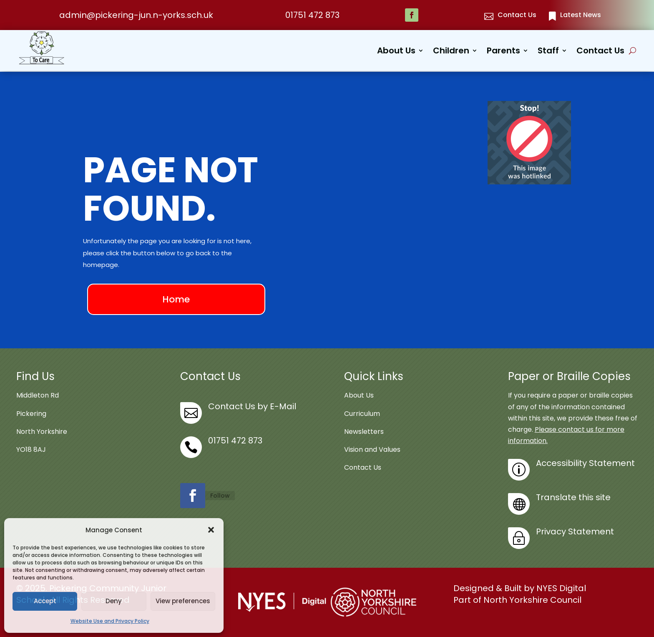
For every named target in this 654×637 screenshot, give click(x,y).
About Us (396, 52)
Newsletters (364, 431)
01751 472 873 (312, 15)
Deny (114, 601)
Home (176, 298)
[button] (211, 530)
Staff (548, 52)
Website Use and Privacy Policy (109, 620)
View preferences (183, 601)
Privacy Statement (575, 531)
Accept (45, 601)
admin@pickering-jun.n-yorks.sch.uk (136, 15)
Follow (220, 495)
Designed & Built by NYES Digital (519, 588)
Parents (503, 52)
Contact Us (600, 52)
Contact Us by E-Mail (252, 406)
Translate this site (573, 497)
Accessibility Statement (585, 462)
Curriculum (362, 413)
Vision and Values (372, 448)
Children (451, 52)
